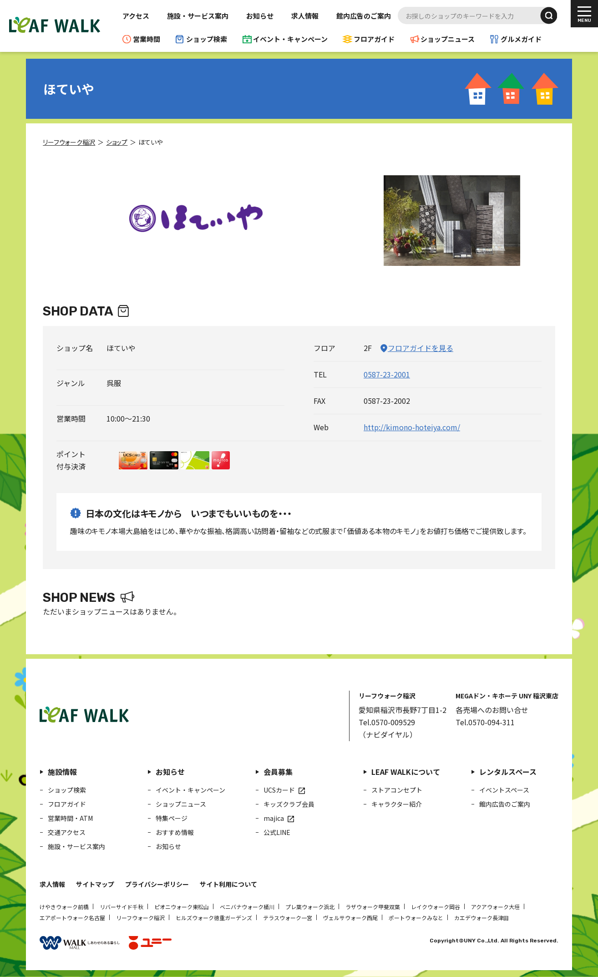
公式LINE (277, 832)
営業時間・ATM (70, 818)
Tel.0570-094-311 (485, 722)
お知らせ (260, 15)
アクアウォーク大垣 (495, 907)
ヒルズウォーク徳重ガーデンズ (214, 917)
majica (274, 818)
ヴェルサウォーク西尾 (350, 917)
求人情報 (305, 15)
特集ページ (172, 818)
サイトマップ (95, 884)
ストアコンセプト (396, 789)
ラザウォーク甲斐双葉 (372, 907)
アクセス (135, 15)
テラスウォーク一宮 (287, 917)
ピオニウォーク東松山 (181, 907)
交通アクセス (67, 832)
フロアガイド (374, 39)
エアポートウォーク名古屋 (72, 917)
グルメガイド (521, 39)
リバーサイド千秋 (121, 907)
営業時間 (146, 39)
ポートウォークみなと (416, 917)
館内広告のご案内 (363, 15)
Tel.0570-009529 (387, 722)
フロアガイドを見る (420, 347)
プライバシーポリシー (157, 884)
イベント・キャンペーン (290, 39)
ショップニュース (448, 39)
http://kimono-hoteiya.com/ (412, 427)
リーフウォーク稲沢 (140, 917)
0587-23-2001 (387, 374)
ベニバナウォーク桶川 (247, 907)
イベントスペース (504, 789)
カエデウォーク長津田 (481, 917)
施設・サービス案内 (197, 15)
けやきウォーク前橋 (64, 907)
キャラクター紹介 (396, 804)
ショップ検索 (206, 39)
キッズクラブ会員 (289, 804)
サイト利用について (228, 884)
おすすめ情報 (175, 832)
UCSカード (279, 789)
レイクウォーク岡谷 (435, 907)
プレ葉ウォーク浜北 (309, 907)
